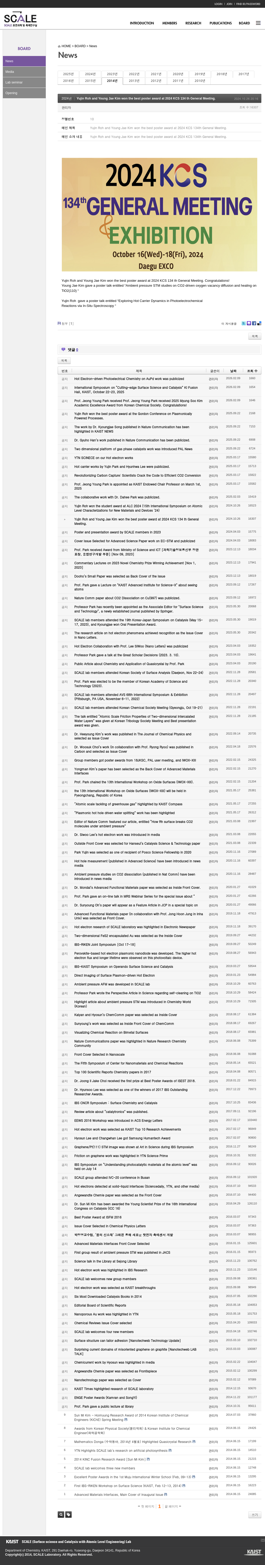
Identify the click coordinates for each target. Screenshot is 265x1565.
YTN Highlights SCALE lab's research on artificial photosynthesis (121, 1450)
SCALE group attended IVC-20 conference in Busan (112, 1177)
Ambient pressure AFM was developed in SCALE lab (112, 984)
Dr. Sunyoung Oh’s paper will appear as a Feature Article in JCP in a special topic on (136, 905)
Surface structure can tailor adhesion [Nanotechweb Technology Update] (127, 1340)
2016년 (68, 80)
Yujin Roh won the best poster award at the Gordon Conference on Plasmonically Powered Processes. (133, 415)
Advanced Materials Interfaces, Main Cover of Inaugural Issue (118, 1494)
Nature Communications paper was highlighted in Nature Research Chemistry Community (130, 1043)
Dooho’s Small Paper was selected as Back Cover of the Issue (119, 576)
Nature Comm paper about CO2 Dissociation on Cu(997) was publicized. (127, 598)
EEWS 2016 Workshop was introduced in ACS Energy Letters (118, 1120)
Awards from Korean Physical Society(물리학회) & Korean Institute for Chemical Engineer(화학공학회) (132, 1430)
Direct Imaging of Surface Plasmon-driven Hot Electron (114, 975)
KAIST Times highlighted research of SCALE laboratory (114, 1388)
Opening (11, 93)
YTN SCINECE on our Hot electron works (103, 457)
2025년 (68, 74)
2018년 (222, 74)
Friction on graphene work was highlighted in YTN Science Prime (121, 1155)
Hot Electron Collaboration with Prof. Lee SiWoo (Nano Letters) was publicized (131, 646)
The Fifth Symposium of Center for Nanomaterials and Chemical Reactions (128, 1063)
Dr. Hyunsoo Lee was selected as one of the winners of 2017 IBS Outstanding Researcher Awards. (131, 1091)
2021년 (156, 74)
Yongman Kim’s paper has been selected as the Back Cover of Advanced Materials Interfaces (134, 771)
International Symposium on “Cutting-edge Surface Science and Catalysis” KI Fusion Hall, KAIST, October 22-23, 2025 (136, 389)
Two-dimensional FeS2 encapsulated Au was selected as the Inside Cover (128, 935)
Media (9, 72)
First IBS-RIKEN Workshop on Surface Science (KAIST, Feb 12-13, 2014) (127, 1485)
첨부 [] (68, 323)
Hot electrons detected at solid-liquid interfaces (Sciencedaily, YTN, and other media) (136, 1186)
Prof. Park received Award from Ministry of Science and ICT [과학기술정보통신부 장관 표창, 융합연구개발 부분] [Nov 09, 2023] (136, 551)
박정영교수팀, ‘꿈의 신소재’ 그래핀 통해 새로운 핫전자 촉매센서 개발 (123, 1234)
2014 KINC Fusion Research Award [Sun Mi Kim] (110, 1459)
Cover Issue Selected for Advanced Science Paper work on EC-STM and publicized (134, 541)
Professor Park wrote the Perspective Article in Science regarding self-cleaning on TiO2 (137, 993)
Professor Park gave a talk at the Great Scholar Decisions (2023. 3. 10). (127, 655)
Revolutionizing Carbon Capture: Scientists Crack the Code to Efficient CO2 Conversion (137, 475)
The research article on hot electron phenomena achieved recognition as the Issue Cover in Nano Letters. (138, 635)
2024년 (90, 74)
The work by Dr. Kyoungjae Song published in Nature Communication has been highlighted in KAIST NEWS (131, 429)
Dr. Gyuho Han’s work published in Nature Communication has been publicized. (132, 440)
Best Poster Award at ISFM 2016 (97, 1217)
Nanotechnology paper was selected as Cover (107, 1380)
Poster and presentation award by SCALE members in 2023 (117, 532)
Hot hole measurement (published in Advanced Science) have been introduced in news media (137, 863)
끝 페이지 (173, 1506)
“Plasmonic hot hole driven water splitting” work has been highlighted (124, 812)
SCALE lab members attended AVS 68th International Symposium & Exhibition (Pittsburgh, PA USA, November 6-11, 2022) (131, 696)
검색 (61, 1514)
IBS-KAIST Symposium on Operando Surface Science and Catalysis (123, 966)
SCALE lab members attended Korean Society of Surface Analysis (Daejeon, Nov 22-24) (138, 672)
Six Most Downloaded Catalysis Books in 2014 (108, 1296)
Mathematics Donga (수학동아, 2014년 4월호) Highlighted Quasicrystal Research (132, 1441)
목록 (255, 336)
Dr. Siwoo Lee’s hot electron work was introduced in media (117, 834)
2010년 (200, 80)
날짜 (233, 371)
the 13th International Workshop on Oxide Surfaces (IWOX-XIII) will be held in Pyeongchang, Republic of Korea (130, 792)
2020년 (178, 74)
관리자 (66, 107)
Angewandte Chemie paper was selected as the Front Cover (117, 1195)
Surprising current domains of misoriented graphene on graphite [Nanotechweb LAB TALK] (135, 1351)
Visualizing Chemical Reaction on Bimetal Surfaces (111, 1032)
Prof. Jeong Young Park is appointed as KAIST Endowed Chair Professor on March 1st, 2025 (137, 486)
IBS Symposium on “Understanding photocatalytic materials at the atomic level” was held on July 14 (135, 1166)
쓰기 (255, 1514)
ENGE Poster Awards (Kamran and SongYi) (105, 1397)
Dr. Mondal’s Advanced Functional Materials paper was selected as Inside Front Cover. (137, 887)
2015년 (90, 80)
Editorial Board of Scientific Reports (100, 1305)
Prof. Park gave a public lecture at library (104, 1406)
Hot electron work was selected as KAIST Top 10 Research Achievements (127, 1129)
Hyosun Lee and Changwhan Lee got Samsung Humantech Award (122, 1138)
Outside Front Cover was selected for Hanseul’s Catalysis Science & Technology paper (137, 843)
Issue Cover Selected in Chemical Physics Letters (110, 1226)
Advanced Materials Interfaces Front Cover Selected (111, 1243)
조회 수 (252, 371)
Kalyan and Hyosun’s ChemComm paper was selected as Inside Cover (125, 1014)
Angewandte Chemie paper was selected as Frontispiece (115, 1371)
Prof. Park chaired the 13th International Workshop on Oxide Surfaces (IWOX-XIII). (134, 782)
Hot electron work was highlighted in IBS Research (110, 1270)
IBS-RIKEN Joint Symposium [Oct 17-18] (104, 944)
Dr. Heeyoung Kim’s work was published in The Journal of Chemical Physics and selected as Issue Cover (132, 736)
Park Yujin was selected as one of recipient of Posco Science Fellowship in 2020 (132, 852)
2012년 (156, 80)
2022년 (134, 74)
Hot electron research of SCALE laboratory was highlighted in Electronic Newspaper (134, 927)
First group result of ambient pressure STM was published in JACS (122, 1252)
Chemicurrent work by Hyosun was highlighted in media (114, 1362)
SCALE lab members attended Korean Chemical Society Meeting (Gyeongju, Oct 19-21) (138, 707)
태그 (68, 1514)
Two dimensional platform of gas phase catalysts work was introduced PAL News (133, 449)
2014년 (112, 80)
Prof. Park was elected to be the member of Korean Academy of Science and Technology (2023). (130, 683)
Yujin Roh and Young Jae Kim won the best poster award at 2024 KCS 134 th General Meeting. (146, 98)
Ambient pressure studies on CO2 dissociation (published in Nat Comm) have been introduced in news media (134, 876)
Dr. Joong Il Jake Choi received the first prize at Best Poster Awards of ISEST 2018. (135, 1080)
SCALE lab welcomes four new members (104, 1331)
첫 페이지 (146, 1506)
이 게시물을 (229, 324)
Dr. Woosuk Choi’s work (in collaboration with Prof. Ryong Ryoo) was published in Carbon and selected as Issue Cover (133, 749)
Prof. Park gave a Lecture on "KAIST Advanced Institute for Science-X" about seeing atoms (135, 587)
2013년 (134, 80)
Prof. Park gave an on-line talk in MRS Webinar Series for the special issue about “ (134, 896)
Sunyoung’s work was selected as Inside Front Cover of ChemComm (124, 1023)
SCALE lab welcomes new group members (105, 1279)
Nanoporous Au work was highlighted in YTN (106, 1314)
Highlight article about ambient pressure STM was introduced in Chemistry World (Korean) (132, 1003)
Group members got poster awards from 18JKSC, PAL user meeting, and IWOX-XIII (135, 760)
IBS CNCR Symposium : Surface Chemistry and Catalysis (115, 1103)
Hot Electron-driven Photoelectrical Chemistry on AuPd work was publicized (129, 378)
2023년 (112, 74)
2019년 (200, 74)
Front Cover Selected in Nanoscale (99, 1054)
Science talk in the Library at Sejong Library (105, 1261)
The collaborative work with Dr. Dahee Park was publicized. (117, 497)
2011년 (178, 80)
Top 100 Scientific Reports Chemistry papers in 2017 (112, 1072)
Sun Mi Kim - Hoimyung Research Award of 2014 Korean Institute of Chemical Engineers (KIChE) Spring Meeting (131, 1417)
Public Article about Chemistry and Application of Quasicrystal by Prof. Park (129, 663)
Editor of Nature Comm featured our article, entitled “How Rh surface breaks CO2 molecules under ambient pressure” (133, 823)
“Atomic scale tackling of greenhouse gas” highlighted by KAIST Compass (128, 804)
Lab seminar (14, 82)
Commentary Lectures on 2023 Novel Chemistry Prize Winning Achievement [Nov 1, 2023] (135, 565)
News (9, 61)
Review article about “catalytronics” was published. (111, 1111)
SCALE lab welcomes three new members (104, 1468)
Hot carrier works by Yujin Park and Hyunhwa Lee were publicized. (122, 466)
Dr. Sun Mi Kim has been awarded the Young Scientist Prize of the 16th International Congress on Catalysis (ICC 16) (135, 1206)
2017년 (244, 74)
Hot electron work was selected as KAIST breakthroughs (115, 1287)
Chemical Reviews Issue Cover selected (103, 1323)
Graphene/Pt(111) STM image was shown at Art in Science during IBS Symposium (134, 1147)
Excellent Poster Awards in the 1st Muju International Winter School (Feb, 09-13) (132, 1477)
